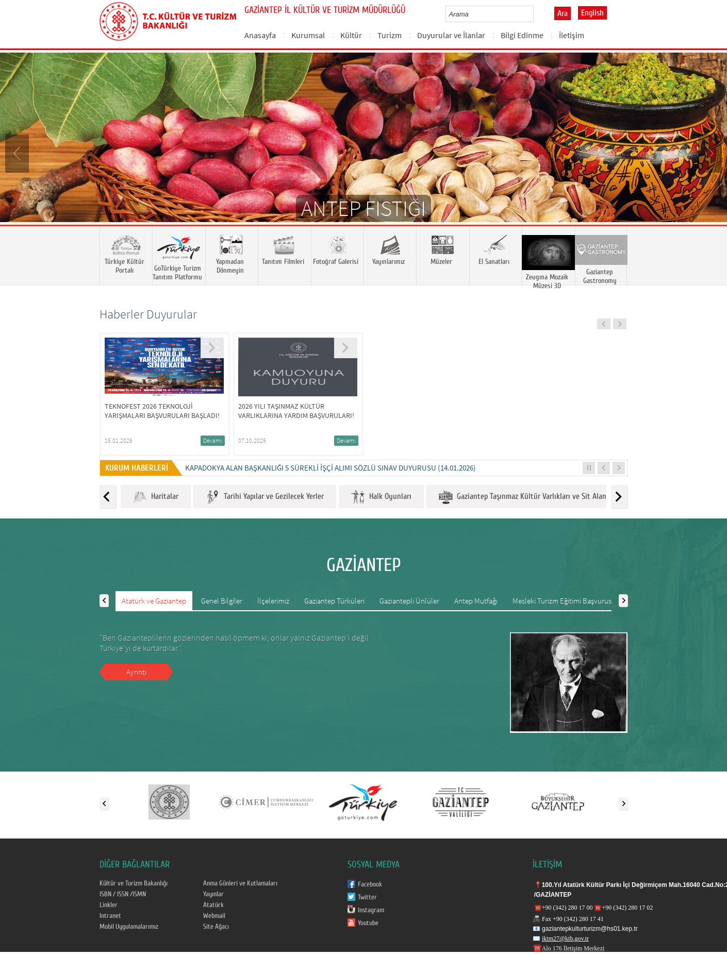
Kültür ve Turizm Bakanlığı (134, 883)
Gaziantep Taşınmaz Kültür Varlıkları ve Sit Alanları (528, 497)
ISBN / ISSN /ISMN (123, 894)
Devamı (212, 440)
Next (709, 152)
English (592, 13)
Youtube (368, 923)
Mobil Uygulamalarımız (129, 927)
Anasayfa (260, 35)
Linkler (109, 905)
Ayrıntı (136, 672)
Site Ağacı (216, 927)
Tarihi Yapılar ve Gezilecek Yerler (265, 497)
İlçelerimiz (273, 601)
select (536, 14)
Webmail (214, 916)
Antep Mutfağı (476, 601)
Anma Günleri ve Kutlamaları (240, 883)
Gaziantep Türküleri (334, 601)
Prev (18, 152)
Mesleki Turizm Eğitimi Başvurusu (564, 601)
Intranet (110, 916)
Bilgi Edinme (522, 35)
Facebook (370, 884)
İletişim (571, 35)
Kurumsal (308, 35)
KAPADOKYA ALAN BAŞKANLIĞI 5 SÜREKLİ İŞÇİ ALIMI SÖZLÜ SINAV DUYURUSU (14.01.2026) (330, 468)
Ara (562, 13)
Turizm (389, 35)
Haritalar (155, 497)
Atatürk (213, 905)
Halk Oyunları (381, 497)
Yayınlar (213, 894)
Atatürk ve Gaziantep (154, 601)
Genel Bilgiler (221, 601)
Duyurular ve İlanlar (451, 35)
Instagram (371, 910)
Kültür (351, 35)
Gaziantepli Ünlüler (409, 601)
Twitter (367, 897)
